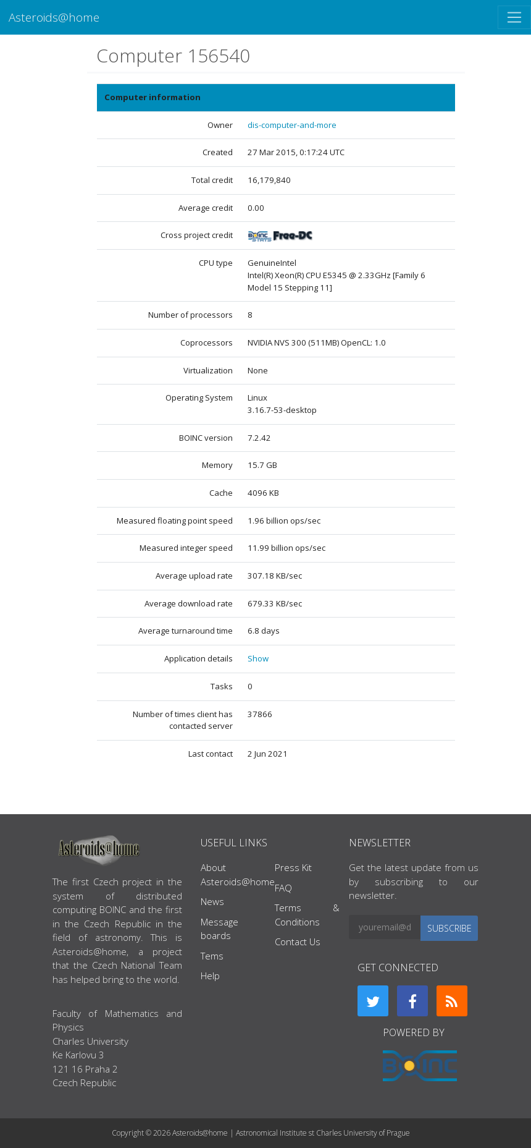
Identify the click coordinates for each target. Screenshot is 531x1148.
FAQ (283, 888)
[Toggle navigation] (514, 17)
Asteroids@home (54, 17)
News (212, 901)
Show (258, 658)
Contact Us (297, 941)
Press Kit (293, 867)
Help (210, 975)
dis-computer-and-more (292, 124)
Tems (212, 956)
